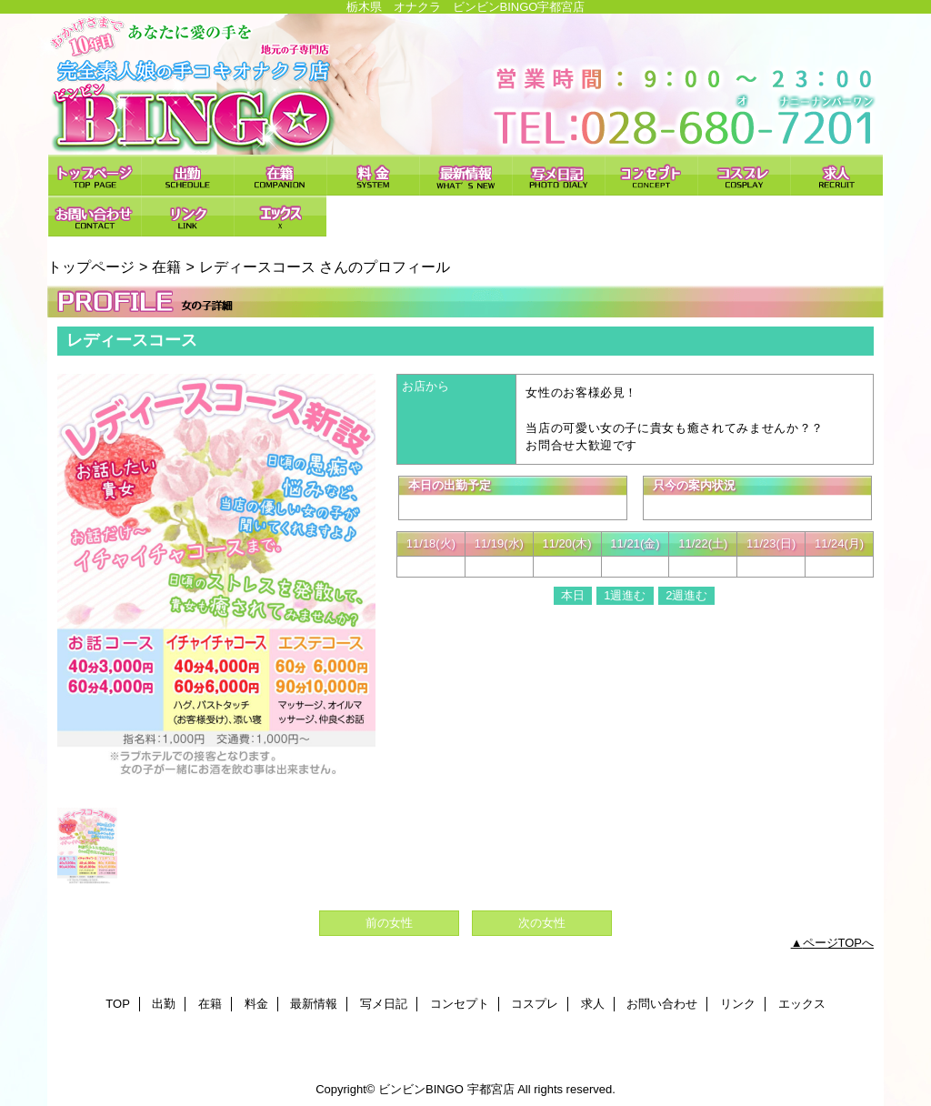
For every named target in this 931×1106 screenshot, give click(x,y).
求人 (836, 175)
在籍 (280, 175)
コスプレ (743, 175)
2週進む (686, 595)
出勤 (187, 175)
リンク (187, 216)
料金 (372, 175)
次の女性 (542, 923)
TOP (94, 175)
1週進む (625, 595)
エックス (280, 216)
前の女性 (389, 923)
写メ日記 (558, 175)
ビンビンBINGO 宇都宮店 (465, 84)
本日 (573, 595)
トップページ (91, 266)
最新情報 (465, 175)
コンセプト (651, 175)
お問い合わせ (94, 216)
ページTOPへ (839, 943)
